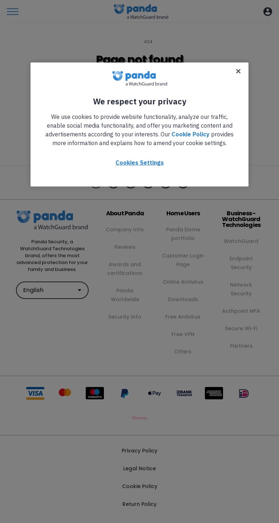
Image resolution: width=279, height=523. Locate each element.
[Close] (238, 71)
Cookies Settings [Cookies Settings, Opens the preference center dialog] (140, 162)
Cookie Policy (190, 133)
